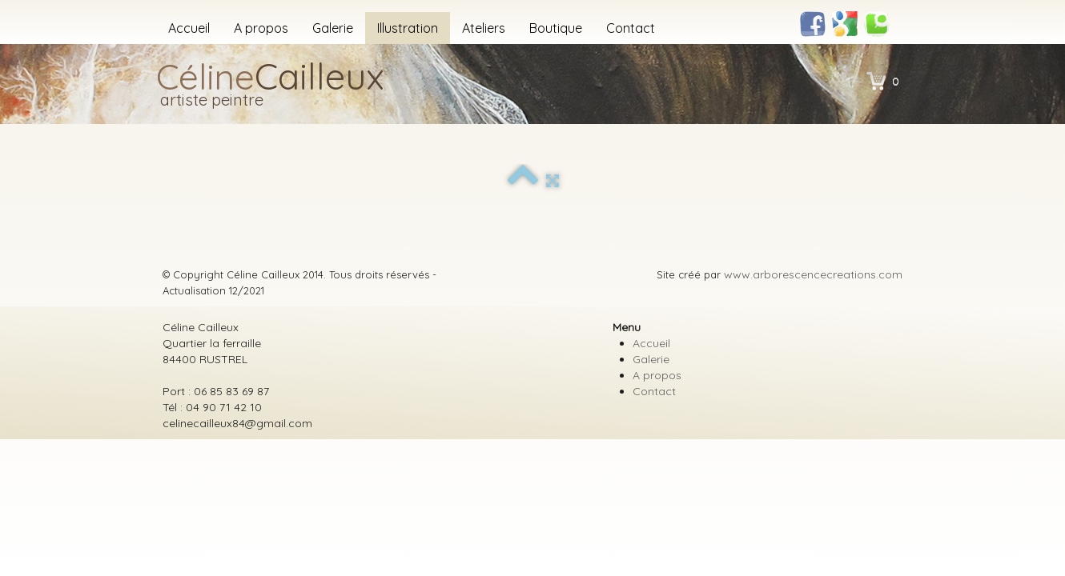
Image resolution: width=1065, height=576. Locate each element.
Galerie (332, 28)
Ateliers (483, 28)
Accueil (189, 28)
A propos (261, 28)
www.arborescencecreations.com (813, 274)
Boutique (555, 28)
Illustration (407, 28)
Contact (630, 28)
